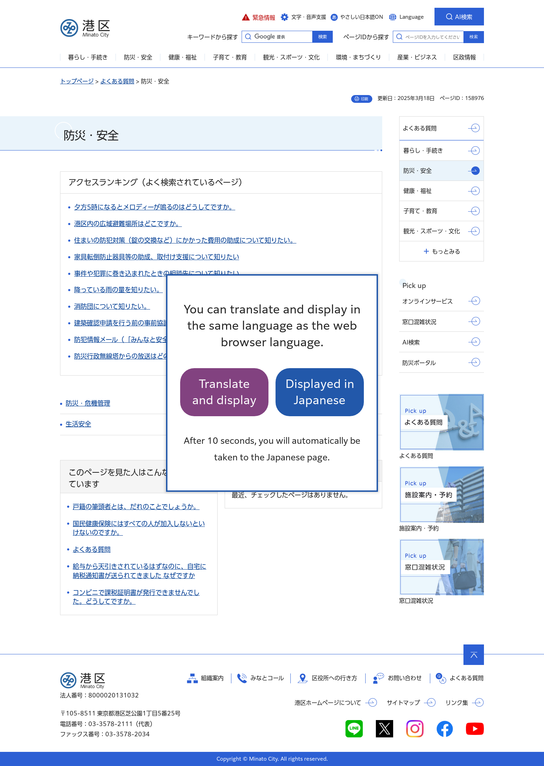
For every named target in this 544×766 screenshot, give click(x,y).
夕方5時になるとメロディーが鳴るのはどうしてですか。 (154, 207)
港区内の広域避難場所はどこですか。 (128, 223)
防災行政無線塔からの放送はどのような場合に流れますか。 (160, 356)
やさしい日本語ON (361, 16)
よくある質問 (117, 81)
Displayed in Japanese (319, 392)
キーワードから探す (248, 36)
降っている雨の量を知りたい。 (118, 290)
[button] (258, 16)
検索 (473, 36)
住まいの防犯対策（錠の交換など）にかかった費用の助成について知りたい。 (185, 240)
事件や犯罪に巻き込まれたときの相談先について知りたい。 (160, 273)
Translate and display (224, 392)
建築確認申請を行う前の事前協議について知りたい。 (150, 323)
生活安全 (78, 424)
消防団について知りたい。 (112, 306)
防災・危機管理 (88, 403)
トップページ (77, 81)
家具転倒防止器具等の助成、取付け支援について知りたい (156, 257)
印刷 (364, 99)
